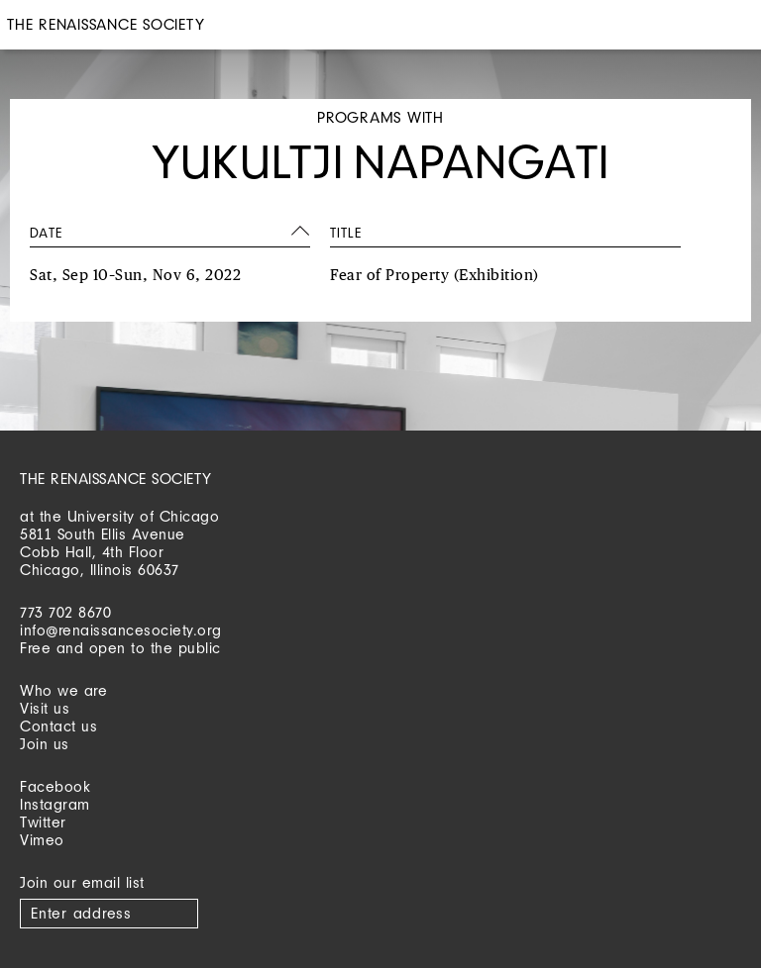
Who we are (63, 690)
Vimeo (42, 839)
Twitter (43, 822)
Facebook (55, 786)
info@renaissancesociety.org (121, 630)
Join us (44, 743)
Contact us (58, 726)
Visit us (44, 708)
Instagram (55, 804)
